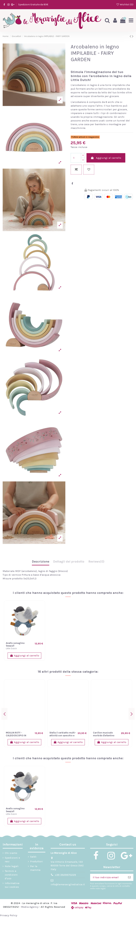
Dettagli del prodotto (68, 561)
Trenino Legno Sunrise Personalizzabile (18, 723)
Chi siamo (11, 853)
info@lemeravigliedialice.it (68, 884)
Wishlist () (124, 4)
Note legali (12, 866)
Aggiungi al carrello (106, 157)
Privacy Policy (8, 915)
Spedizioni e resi (12, 859)
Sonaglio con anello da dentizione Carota (105, 723)
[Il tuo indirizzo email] (107, 877)
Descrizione (40, 561)
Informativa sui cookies (12, 885)
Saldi (33, 856)
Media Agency (29, 906)
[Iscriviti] (129, 877)
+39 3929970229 (65, 874)
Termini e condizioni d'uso (11, 874)
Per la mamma (35, 868)
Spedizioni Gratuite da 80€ (33, 4)
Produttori (36, 861)
